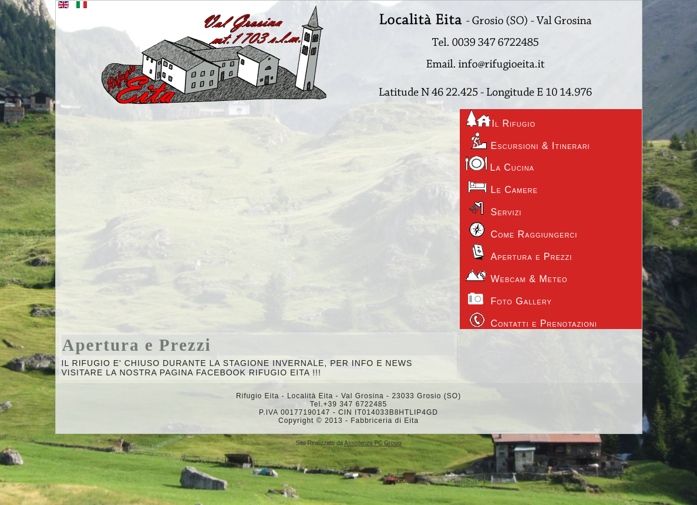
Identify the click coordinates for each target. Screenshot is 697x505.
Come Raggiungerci (522, 230)
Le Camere (502, 185)
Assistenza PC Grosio (372, 443)
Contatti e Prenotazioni (531, 319)
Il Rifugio (501, 118)
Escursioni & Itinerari (528, 141)
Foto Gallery (509, 296)
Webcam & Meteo (517, 274)
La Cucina (500, 163)
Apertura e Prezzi (136, 344)
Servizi (494, 207)
